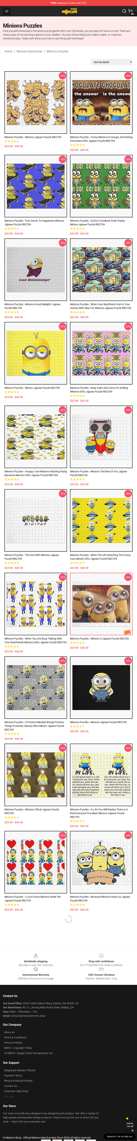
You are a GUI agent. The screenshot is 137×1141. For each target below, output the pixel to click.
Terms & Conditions (15, 1037)
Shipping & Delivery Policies (19, 1070)
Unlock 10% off (130, 1124)
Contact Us (10, 1085)
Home (8, 51)
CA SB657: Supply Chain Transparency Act (28, 1053)
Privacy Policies (13, 1042)
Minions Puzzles (57, 51)
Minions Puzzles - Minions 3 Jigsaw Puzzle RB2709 (99, 638)
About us (9, 1032)
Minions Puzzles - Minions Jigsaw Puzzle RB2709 (32, 137)
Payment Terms (13, 1075)
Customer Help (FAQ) (16, 1091)
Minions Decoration (29, 51)
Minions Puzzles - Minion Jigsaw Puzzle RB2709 (32, 387)
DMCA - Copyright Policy (18, 1047)
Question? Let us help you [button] (120, 1136)
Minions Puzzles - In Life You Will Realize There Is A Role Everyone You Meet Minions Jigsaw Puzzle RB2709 (99, 813)
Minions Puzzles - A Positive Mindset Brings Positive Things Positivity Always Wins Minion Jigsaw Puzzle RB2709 (34, 726)
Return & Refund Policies (18, 1080)
